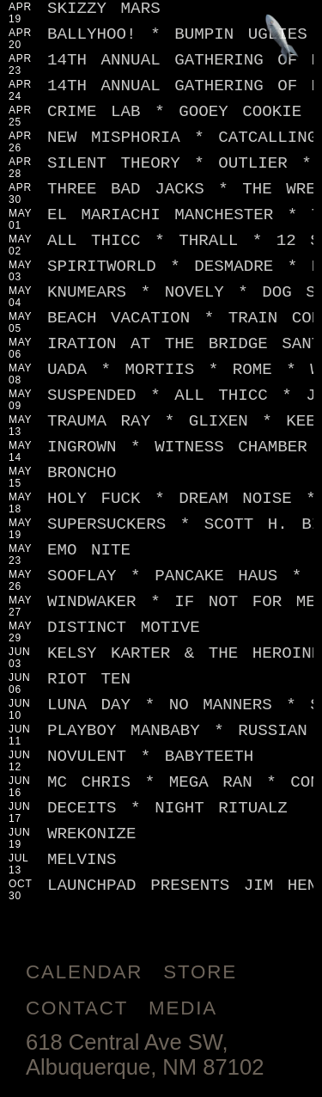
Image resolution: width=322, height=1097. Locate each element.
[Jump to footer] (282, 40)
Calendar (84, 972)
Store (200, 972)
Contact (77, 1008)
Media (183, 1008)
